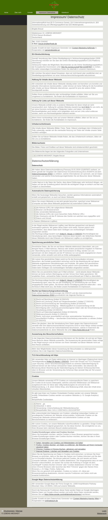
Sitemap (19, 511)
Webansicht (101, 513)
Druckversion (8, 511)
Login (104, 511)
